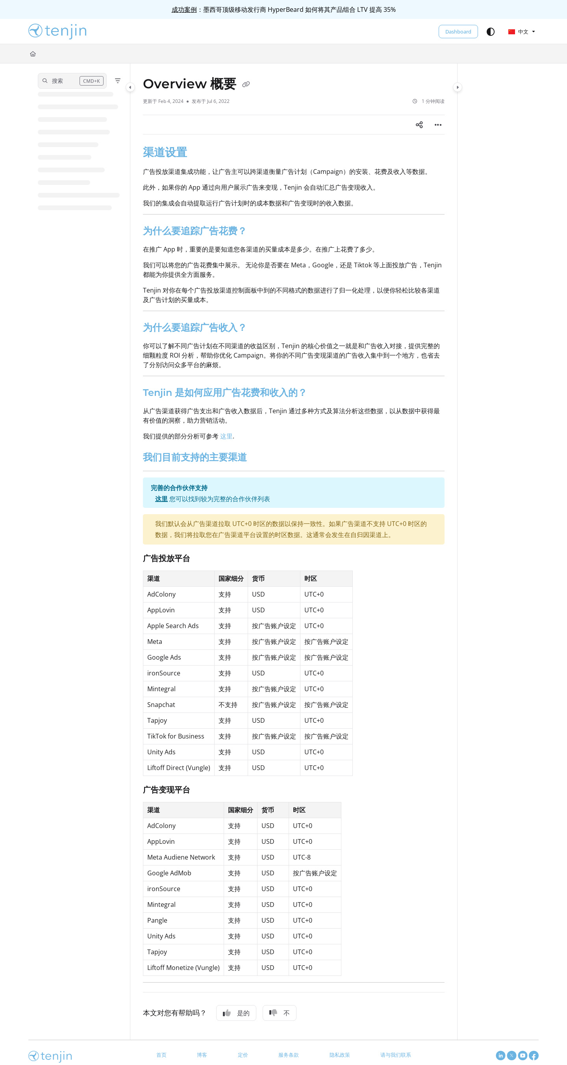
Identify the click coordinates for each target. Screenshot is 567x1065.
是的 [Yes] (236, 1013)
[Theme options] (490, 31)
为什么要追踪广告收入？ (195, 327)
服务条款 (288, 1054)
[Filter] (117, 81)
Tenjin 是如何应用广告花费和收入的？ (225, 392)
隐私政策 (340, 1054)
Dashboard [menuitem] (458, 31)
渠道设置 (165, 152)
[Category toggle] (130, 87)
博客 (202, 1054)
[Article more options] (438, 124)
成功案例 (184, 9)
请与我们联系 (395, 1054)
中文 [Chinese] (518, 31)
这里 (226, 436)
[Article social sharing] (419, 124)
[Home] (33, 54)
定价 (243, 1054)
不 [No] (279, 1013)
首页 (161, 1054)
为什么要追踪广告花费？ (195, 231)
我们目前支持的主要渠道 (195, 457)
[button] (57, 31)
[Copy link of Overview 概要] (246, 84)
